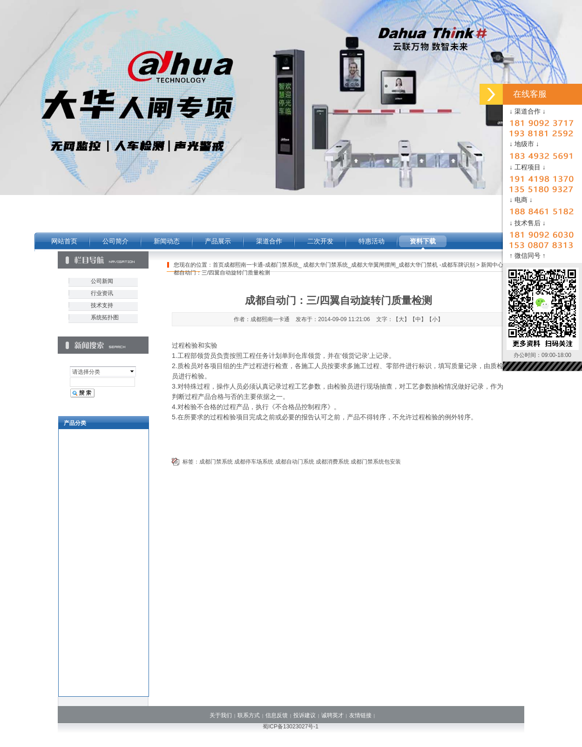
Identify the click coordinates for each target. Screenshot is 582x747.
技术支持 (102, 305)
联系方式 (248, 715)
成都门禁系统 (216, 461)
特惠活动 (372, 241)
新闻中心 (492, 265)
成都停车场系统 (253, 461)
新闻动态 (167, 241)
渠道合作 (269, 241)
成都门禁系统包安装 (376, 461)
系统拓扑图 (105, 317)
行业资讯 (102, 293)
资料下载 (423, 241)
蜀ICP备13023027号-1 (290, 726)
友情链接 (360, 715)
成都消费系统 (332, 461)
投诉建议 (304, 715)
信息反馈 (276, 715)
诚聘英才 (332, 715)
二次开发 (320, 241)
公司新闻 (102, 281)
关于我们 (221, 715)
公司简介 (115, 241)
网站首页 (64, 241)
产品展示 (218, 241)
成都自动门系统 (294, 461)
